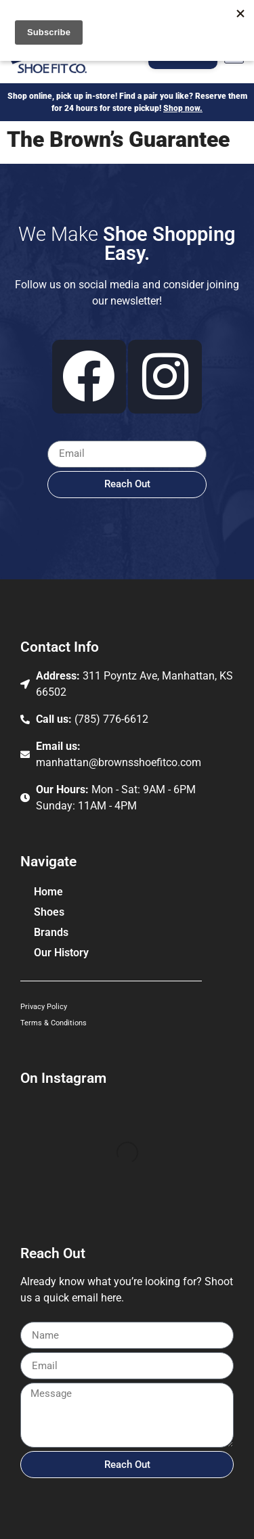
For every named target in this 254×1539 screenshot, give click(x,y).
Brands (54, 932)
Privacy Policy (43, 1006)
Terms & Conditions (53, 1023)
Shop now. (183, 108)
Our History (61, 952)
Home (48, 891)
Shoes (52, 912)
